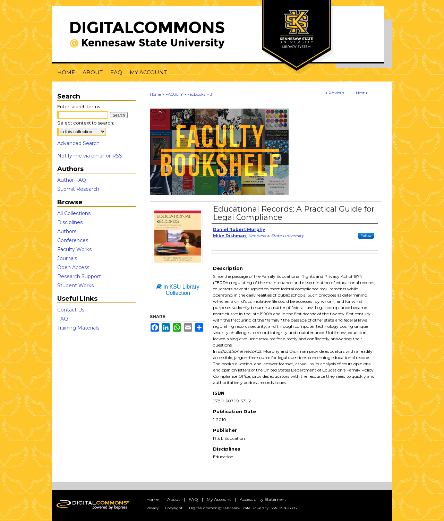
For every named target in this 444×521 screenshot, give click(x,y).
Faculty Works (74, 249)
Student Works (75, 285)
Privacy (152, 508)
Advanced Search (78, 143)
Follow (366, 235)
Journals (67, 258)
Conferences (72, 240)
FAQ (62, 319)
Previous (336, 93)
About (173, 499)
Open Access (73, 267)
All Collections (74, 213)
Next (360, 93)
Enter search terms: (79, 106)
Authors (66, 231)
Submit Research (78, 189)
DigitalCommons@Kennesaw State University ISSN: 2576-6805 (243, 508)
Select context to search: (85, 123)
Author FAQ (71, 180)
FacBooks (196, 94)
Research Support (79, 276)
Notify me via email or (89, 156)
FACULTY (174, 94)
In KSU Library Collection (177, 290)
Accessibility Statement (263, 499)
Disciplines (70, 222)
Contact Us (70, 310)
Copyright (173, 508)
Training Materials (78, 328)
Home (155, 94)
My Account (219, 499)
